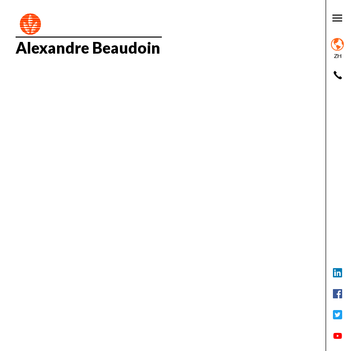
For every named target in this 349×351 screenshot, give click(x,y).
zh (337, 48)
